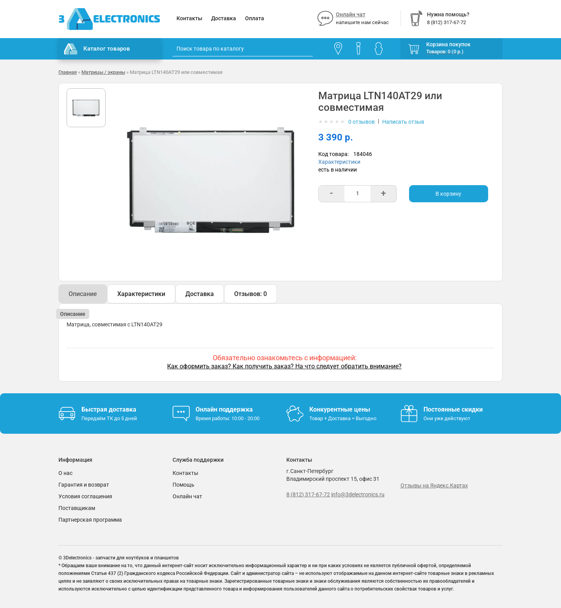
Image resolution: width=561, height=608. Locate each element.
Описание (83, 294)
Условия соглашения (85, 496)
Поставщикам (76, 508)
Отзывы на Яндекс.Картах (434, 485)
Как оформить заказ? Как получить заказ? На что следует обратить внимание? (284, 366)
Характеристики (339, 162)
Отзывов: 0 (250, 294)
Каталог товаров (97, 49)
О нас (65, 473)
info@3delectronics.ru (358, 494)
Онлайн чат (350, 14)
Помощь (183, 485)
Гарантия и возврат (83, 485)
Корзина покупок (448, 44)
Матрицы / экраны (103, 72)
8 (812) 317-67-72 (308, 494)
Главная (67, 72)
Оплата (254, 18)
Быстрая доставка (108, 409)
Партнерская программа (90, 520)
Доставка (223, 18)
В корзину (448, 194)
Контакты (189, 18)
